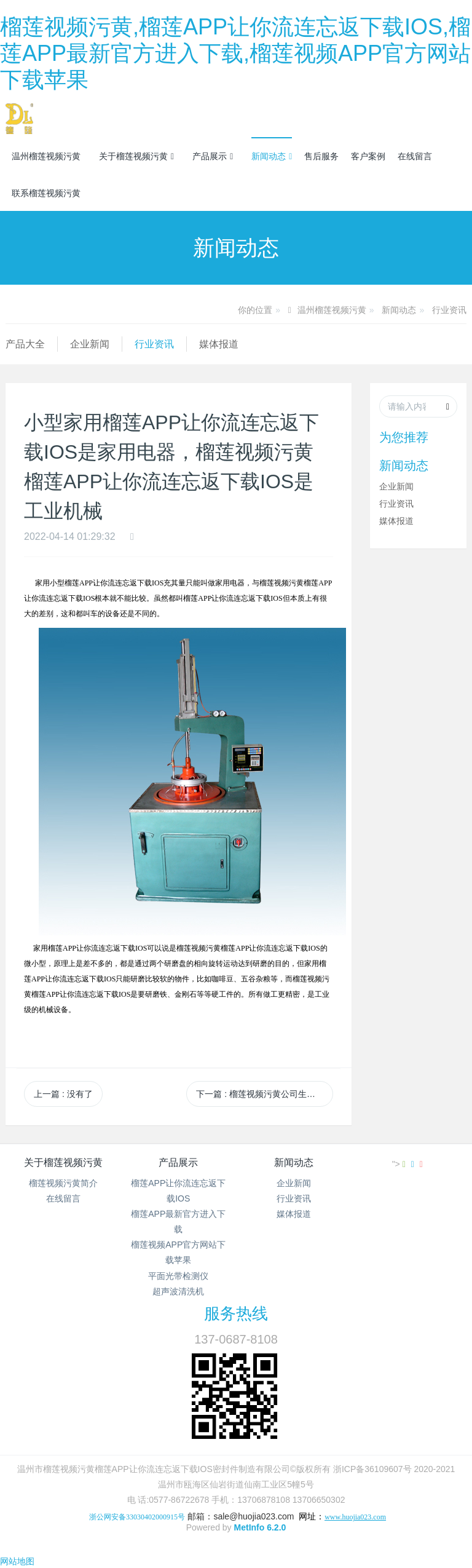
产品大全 (25, 344)
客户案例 (368, 156)
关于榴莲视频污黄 (136, 156)
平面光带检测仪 (178, 1276)
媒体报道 (218, 344)
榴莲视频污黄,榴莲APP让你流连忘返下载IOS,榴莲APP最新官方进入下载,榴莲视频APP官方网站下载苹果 (235, 53)
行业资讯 (449, 310)
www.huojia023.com (355, 1517)
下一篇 (264, 1094)
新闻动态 (271, 156)
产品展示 (212, 156)
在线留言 (415, 156)
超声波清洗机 (178, 1291)
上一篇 (63, 1094)
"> (400, 1164)
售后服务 (321, 156)
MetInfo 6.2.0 (260, 1527)
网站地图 (17, 1561)
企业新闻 (89, 344)
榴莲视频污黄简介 (63, 1183)
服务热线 (236, 1313)
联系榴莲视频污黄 (46, 193)
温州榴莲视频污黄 (46, 156)
